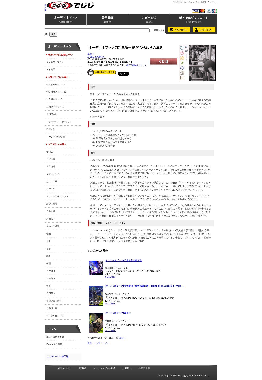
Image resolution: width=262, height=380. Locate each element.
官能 (48, 286)
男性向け (50, 271)
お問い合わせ (63, 368)
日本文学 (50, 211)
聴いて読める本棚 (55, 337)
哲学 (48, 248)
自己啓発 (50, 166)
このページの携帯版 (58, 356)
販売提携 (82, 368)
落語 (48, 263)
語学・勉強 (51, 204)
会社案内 (127, 368)
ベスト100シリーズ (55, 84)
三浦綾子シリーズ (55, 107)
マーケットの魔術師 (56, 136)
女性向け (50, 278)
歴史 (48, 241)
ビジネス (50, 159)
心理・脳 (50, 189)
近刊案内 (50, 293)
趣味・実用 (51, 181)
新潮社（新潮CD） (96, 56)
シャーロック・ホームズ (58, 121)
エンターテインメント (57, 196)
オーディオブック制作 (105, 368)
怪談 (48, 233)
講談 (48, 256)
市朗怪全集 (51, 114)
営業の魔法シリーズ (56, 92)
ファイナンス (52, 174)
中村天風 (50, 129)
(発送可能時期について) (136, 65)
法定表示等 (144, 368)
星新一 (90, 53)
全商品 (49, 151)
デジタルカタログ (55, 315)
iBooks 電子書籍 (54, 344)
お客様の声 (51, 308)
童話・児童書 (52, 226)
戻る (89, 343)
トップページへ (101, 343)
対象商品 (50, 69)
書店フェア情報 (54, 301)
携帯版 (45, 7)
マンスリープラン (55, 62)
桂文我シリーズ (54, 99)
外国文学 (50, 218)
